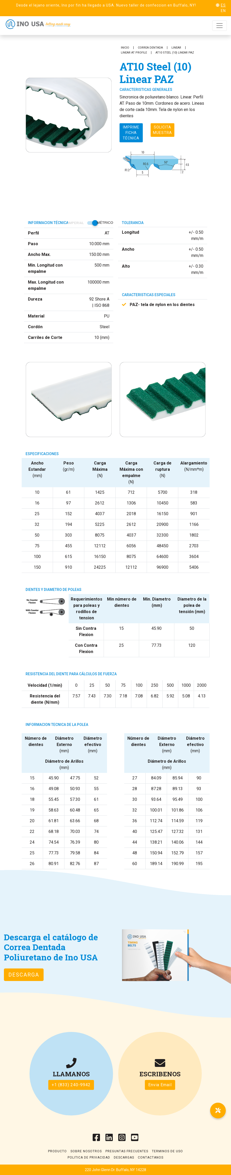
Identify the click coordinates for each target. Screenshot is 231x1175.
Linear (176, 47)
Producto (57, 1151)
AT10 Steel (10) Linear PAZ (175, 52)
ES (223, 5)
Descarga (23, 975)
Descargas (124, 1157)
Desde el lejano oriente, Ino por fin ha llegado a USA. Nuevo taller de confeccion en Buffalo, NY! (106, 5)
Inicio (125, 47)
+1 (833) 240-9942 (71, 1084)
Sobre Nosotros (86, 1151)
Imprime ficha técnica (131, 132)
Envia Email (160, 1084)
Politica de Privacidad (89, 1157)
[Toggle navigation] (219, 25)
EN (223, 11)
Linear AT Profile (134, 52)
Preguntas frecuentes (126, 1151)
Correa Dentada (150, 47)
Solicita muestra (162, 130)
